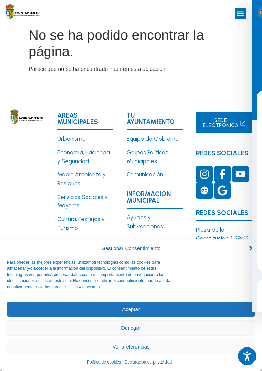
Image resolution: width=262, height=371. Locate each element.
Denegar (131, 328)
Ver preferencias (130, 347)
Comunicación (145, 174)
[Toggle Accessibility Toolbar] (247, 356)
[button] (251, 248)
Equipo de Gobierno (153, 138)
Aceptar (131, 309)
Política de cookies (104, 362)
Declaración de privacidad (148, 362)
